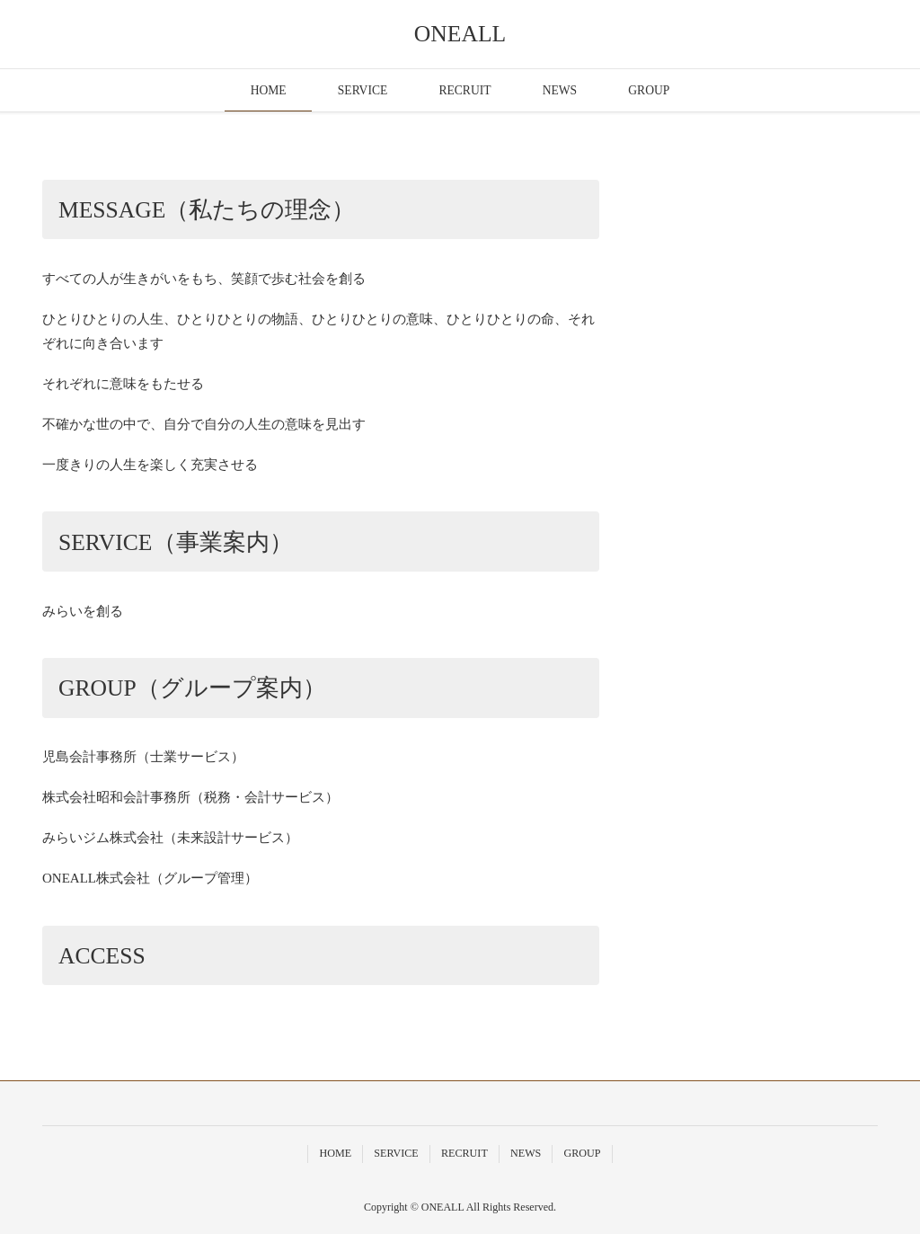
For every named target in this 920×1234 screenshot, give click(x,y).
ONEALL (460, 34)
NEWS (560, 90)
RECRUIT (464, 90)
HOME (269, 90)
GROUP (648, 90)
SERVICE (363, 90)
